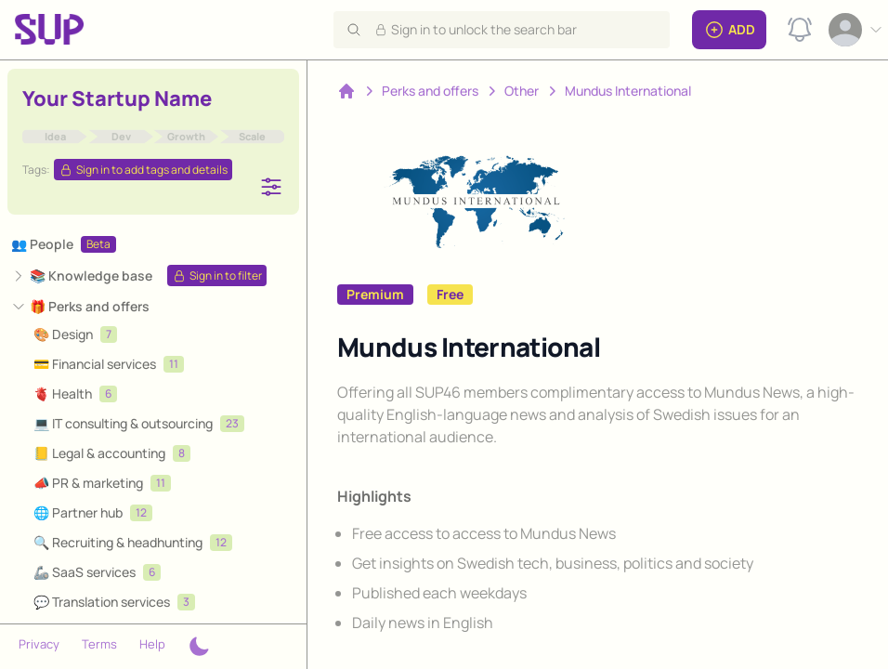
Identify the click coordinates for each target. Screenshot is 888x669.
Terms (99, 644)
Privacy (39, 644)
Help (152, 644)
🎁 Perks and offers (90, 306)
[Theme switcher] (199, 647)
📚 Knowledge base (91, 275)
